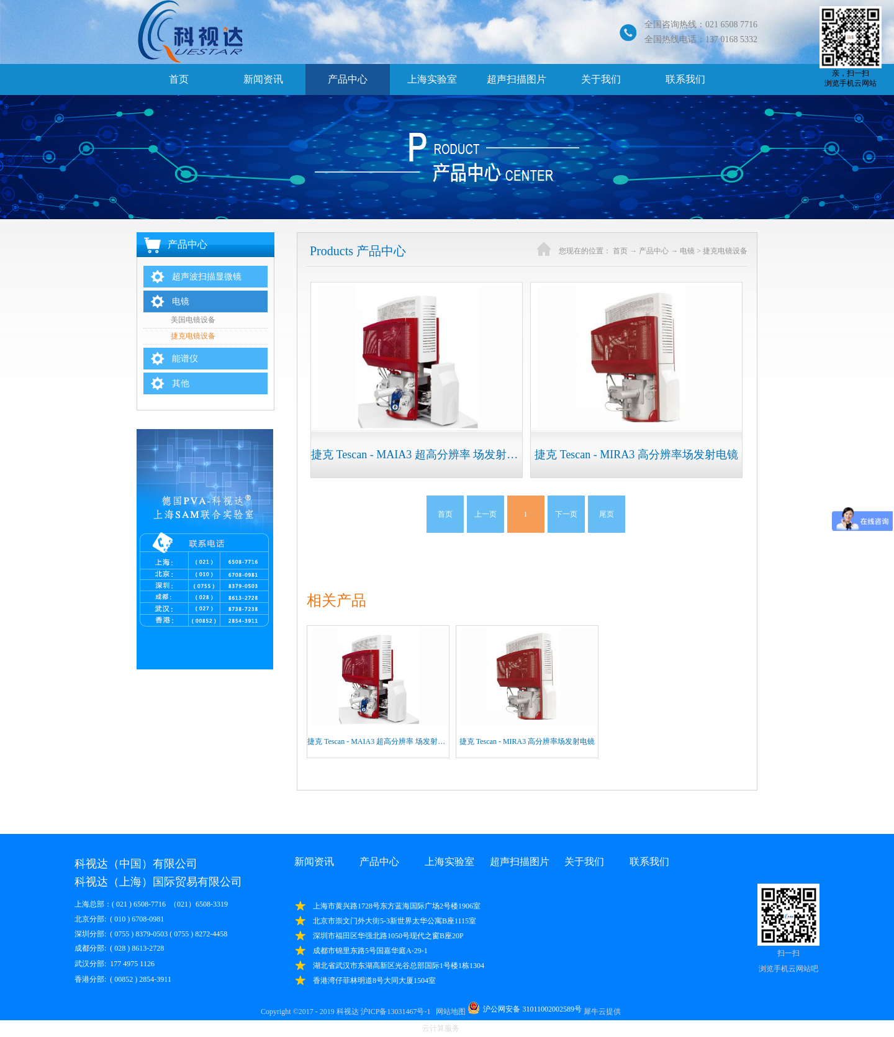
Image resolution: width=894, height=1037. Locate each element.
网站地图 (449, 1011)
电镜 (687, 251)
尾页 (606, 514)
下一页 (566, 514)
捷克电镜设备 (725, 251)
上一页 (485, 514)
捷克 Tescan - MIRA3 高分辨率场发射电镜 (527, 741)
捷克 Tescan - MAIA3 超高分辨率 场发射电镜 (380, 741)
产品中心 (654, 251)
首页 (179, 79)
